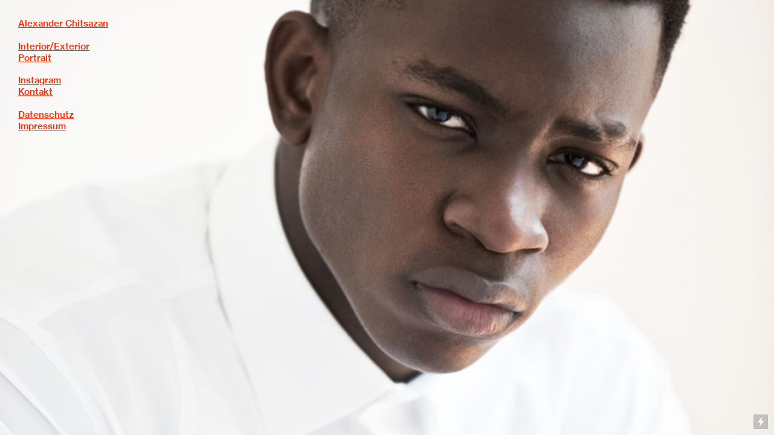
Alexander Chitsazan (63, 23)
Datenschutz (46, 114)
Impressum (42, 126)
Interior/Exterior (53, 46)
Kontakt (35, 91)
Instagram (39, 80)
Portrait (34, 58)
